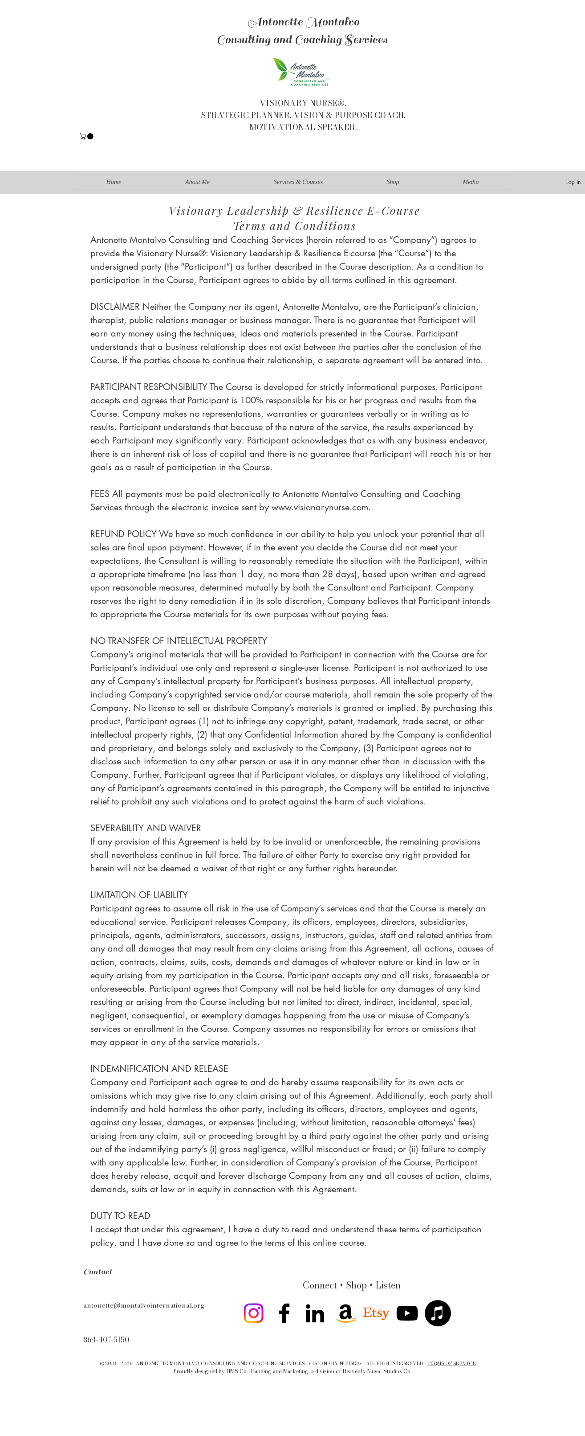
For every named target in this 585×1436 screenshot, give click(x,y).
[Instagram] (253, 1313)
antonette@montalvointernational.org (143, 1305)
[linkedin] (315, 1313)
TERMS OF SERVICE (451, 1363)
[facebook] (284, 1313)
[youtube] (407, 1313)
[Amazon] (346, 1313)
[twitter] (376, 1313)
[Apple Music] (438, 1313)
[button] (87, 136)
